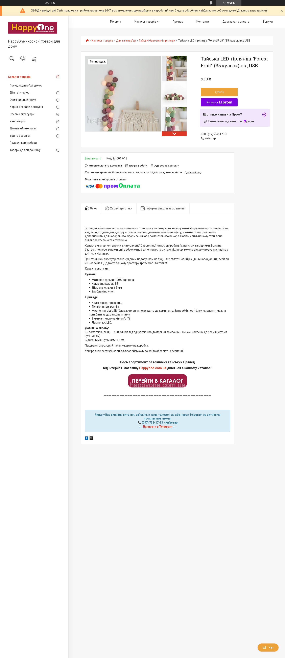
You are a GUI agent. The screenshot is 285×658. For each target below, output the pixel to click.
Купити (219, 92)
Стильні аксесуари (22, 114)
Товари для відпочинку (25, 150)
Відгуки (268, 21)
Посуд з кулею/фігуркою (26, 85)
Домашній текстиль (23, 128)
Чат (268, 647)
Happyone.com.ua (152, 368)
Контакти (202, 21)
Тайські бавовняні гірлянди (157, 40)
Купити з (219, 102)
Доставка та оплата (235, 21)
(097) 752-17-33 (152, 422)
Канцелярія (17, 121)
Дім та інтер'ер (19, 92)
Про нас (178, 21)
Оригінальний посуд (23, 99)
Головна (115, 21)
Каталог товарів (19, 76)
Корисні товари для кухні (26, 106)
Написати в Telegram (157, 426)
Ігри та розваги (20, 135)
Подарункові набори (23, 142)
